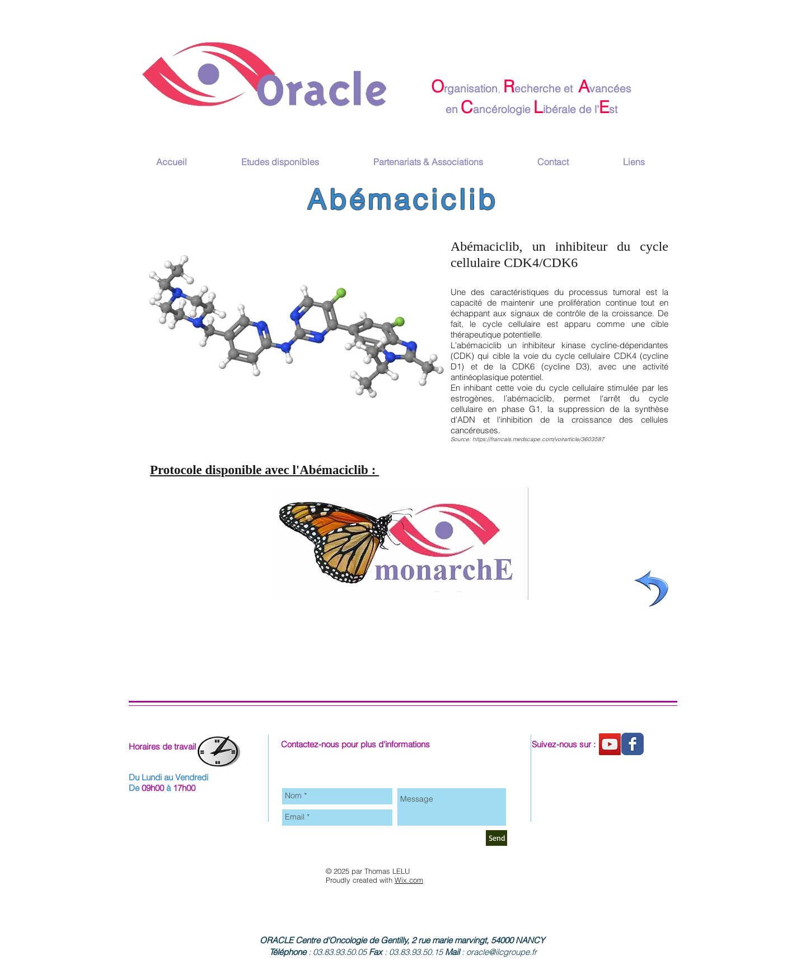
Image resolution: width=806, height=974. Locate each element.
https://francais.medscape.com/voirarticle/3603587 (538, 439)
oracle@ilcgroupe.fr (501, 952)
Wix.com (409, 879)
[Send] (496, 838)
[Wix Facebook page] (632, 744)
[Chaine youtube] (610, 744)
